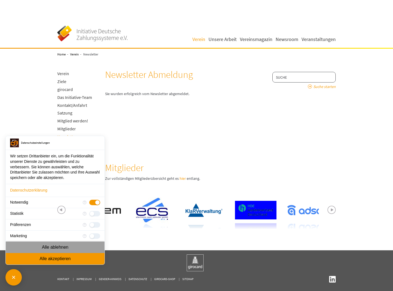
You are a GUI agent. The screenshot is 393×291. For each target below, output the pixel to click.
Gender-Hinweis (110, 279)
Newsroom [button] (287, 39)
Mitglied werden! (72, 121)
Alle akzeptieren (55, 258)
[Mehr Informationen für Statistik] (84, 213)
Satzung (64, 113)
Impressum (84, 279)
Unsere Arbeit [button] (223, 39)
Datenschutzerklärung (28, 190)
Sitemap (187, 279)
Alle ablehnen (55, 247)
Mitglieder (66, 128)
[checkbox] (94, 202)
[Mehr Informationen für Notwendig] (84, 202)
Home (61, 54)
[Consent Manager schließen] (13, 277)
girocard (65, 89)
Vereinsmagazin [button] (256, 39)
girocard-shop (164, 279)
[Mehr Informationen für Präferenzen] (84, 225)
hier (183, 178)
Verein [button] (198, 39)
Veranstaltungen (319, 39)
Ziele (61, 81)
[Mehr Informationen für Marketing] (84, 236)
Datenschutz (138, 279)
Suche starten (324, 86)
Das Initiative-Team (74, 97)
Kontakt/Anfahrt (72, 105)
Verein (74, 54)
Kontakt (63, 279)
